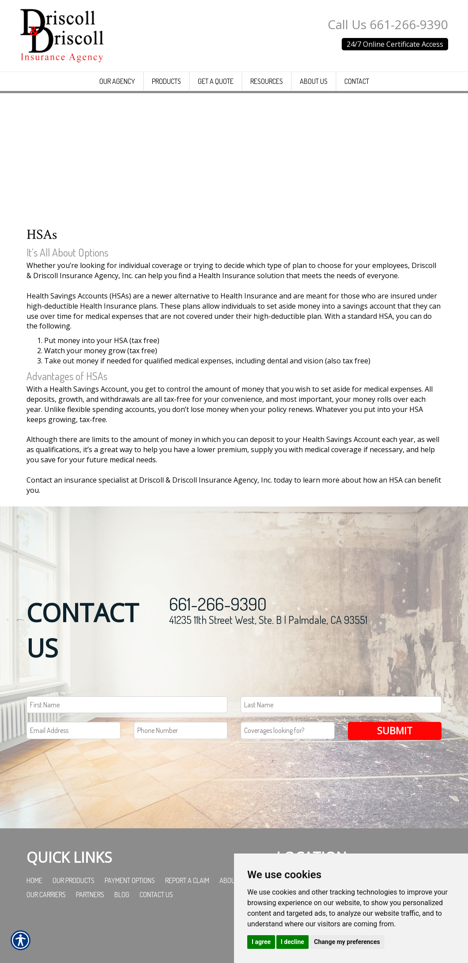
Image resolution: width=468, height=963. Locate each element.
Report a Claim (187, 919)
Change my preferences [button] (347, 941)
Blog (121, 933)
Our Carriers (46, 933)
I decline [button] (292, 941)
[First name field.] (126, 743)
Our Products (73, 919)
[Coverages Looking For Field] (288, 769)
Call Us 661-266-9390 (388, 24)
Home (34, 919)
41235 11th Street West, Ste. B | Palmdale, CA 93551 (268, 658)
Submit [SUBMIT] (394, 769)
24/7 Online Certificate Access (395, 44)
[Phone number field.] (181, 769)
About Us (233, 919)
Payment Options (130, 919)
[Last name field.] (341, 743)
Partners (90, 933)
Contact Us (156, 933)
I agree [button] (261, 941)
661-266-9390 (218, 642)
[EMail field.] (73, 769)
